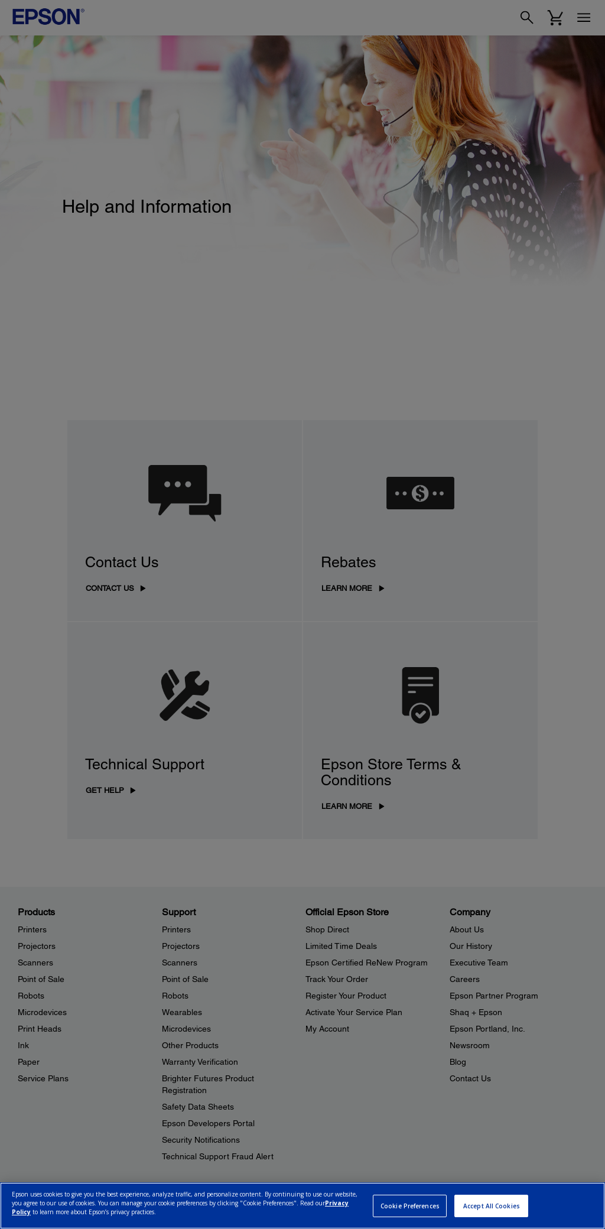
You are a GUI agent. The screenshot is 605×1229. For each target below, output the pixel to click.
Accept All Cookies (491, 1206)
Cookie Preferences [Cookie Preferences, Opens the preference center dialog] (410, 1206)
